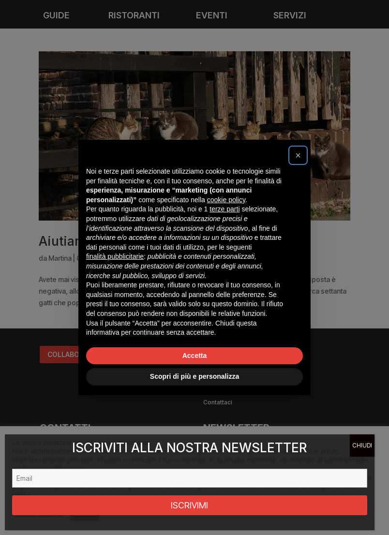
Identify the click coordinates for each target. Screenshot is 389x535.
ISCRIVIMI (189, 505)
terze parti (224, 209)
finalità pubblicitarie (115, 256)
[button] (298, 155)
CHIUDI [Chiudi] (362, 445)
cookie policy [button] (226, 200)
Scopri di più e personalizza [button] (194, 376)
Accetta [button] (194, 355)
